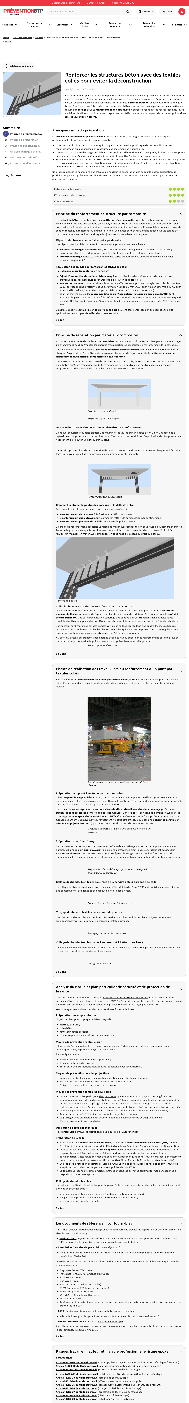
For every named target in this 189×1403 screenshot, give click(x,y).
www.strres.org (78, 1233)
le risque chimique (96, 1131)
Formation (179, 25)
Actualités (10, 25)
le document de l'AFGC (105, 1001)
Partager (13, 175)
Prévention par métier (39, 25)
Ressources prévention (120, 25)
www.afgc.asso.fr (111, 1247)
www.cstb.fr (127, 1311)
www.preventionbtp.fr (110, 1321)
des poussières (107, 1096)
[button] (181, 11)
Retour (8, 41)
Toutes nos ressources (22, 38)
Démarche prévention (154, 25)
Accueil (6, 38)
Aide (167, 11)
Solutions (39, 38)
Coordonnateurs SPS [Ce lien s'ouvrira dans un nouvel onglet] (123, 2)
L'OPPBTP (145, 11)
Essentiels (64, 25)
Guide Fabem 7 (68, 1238)
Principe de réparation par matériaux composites (41, 140)
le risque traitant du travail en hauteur (125, 997)
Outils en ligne (89, 25)
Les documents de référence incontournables (38, 157)
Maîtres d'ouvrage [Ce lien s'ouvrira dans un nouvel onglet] (96, 2)
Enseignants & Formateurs (66, 2)
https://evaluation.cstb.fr (146, 1316)
